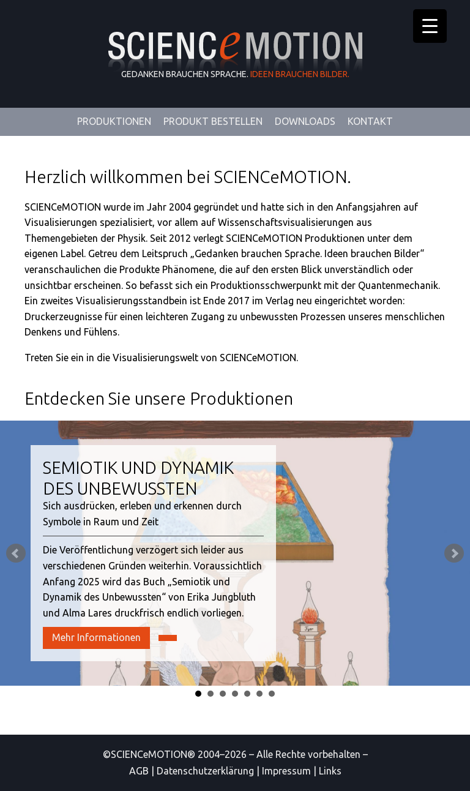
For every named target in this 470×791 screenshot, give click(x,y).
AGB (139, 770)
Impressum (286, 770)
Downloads (305, 121)
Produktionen (114, 121)
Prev (16, 553)
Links (330, 770)
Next (454, 553)
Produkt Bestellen (213, 121)
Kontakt (370, 121)
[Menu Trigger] (430, 26)
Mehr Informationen (96, 637)
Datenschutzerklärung (205, 770)
